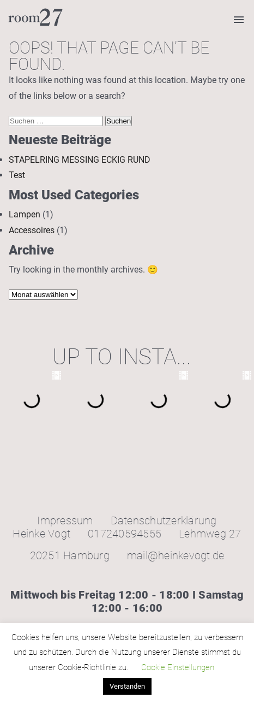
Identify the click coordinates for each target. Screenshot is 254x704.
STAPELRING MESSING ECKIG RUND (79, 160)
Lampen (24, 214)
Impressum (65, 520)
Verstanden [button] (127, 686)
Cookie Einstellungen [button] (177, 667)
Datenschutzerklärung (164, 520)
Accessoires (32, 230)
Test (17, 175)
